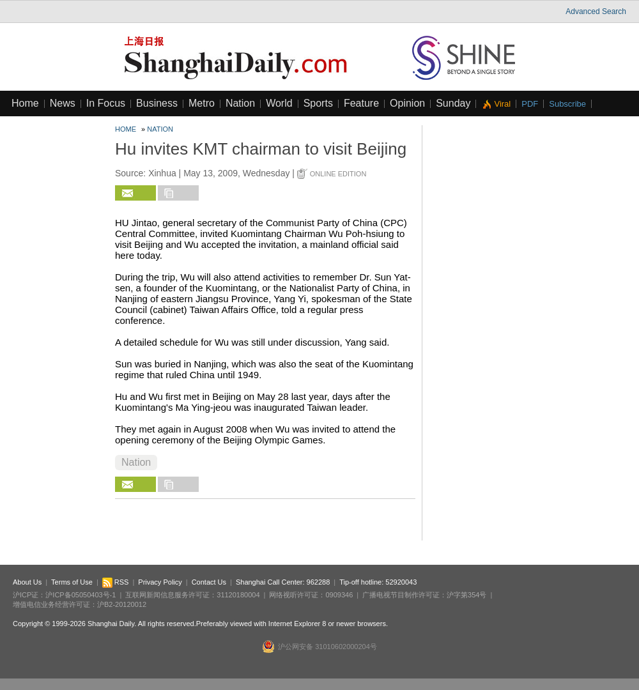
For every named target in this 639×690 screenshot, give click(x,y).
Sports (318, 103)
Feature (361, 103)
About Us (27, 582)
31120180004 (238, 595)
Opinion (407, 103)
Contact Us (209, 582)
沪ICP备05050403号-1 (80, 595)
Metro (202, 103)
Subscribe (567, 104)
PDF (529, 104)
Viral (502, 104)
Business (157, 103)
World (279, 103)
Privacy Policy (159, 582)
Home (25, 103)
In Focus (105, 103)
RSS (115, 582)
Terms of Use (72, 582)
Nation (240, 103)
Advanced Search (596, 11)
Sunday (453, 103)
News (62, 103)
